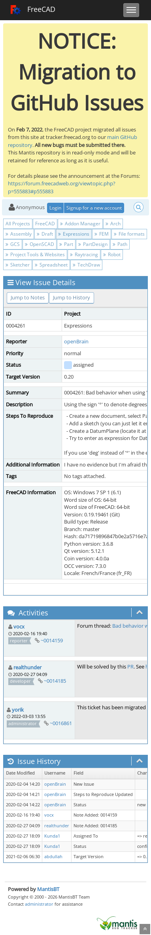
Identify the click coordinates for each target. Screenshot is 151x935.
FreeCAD (32, 10)
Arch (113, 223)
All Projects (18, 223)
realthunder (27, 667)
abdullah (53, 856)
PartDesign (93, 244)
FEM (101, 233)
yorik (18, 709)
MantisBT (48, 889)
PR (130, 666)
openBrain (76, 341)
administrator (39, 904)
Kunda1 (52, 836)
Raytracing (84, 254)
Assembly (19, 233)
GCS (13, 244)
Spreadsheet (51, 264)
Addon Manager (80, 223)
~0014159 (52, 640)
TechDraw (86, 264)
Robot (112, 254)
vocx (19, 626)
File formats (129, 233)
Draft (45, 233)
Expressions (73, 233)
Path (120, 244)
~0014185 (55, 680)
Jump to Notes (28, 297)
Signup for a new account (94, 207)
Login (55, 207)
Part (66, 244)
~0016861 (61, 723)
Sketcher (18, 264)
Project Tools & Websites (35, 254)
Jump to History (71, 297)
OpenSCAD (39, 244)
